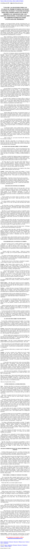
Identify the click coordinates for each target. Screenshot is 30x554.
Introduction (10, 545)
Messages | (15, 545)
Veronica (2, 546)
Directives (20, 545)
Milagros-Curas (22, 541)
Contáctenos (5, 542)
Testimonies (24, 545)
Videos (9, 546)
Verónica (27, 541)
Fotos (1, 542)
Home (1, 541)
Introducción (6, 541)
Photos (6, 546)
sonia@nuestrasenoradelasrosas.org (15, 538)
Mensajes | (11, 541)
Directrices (16, 541)
